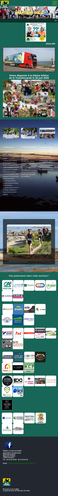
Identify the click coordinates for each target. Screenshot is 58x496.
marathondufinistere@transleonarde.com (22, 463)
